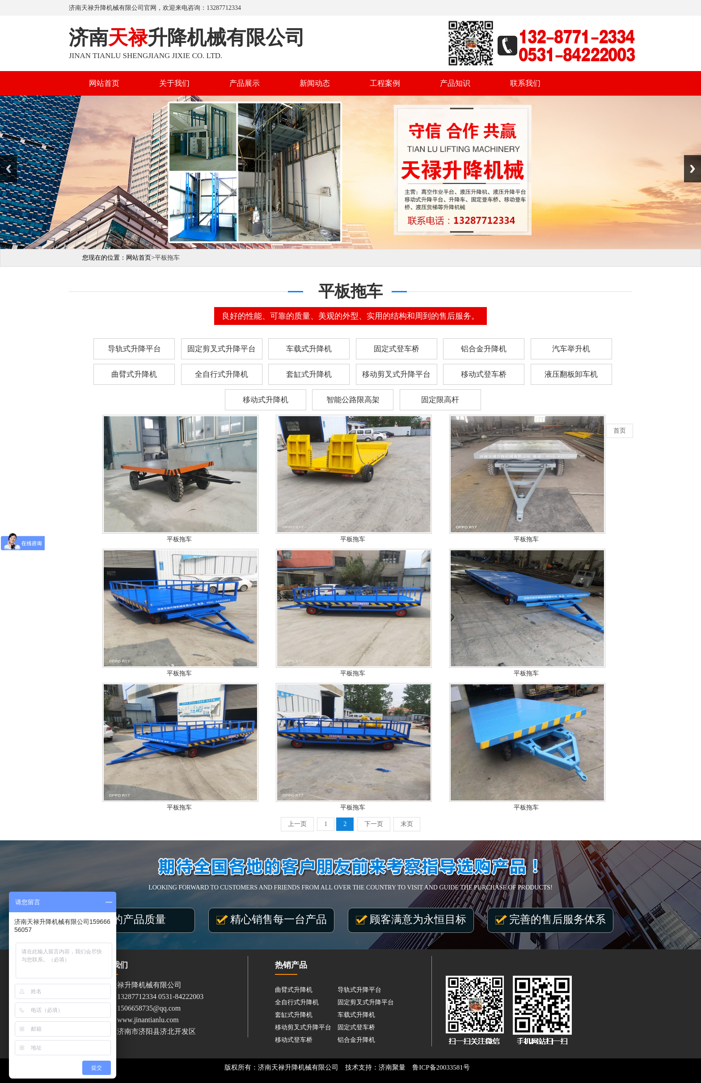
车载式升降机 (309, 349)
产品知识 (455, 83)
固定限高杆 (440, 400)
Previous (8, 168)
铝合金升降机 (484, 349)
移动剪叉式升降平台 (396, 374)
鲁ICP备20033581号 (440, 1067)
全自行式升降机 (221, 374)
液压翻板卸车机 (571, 374)
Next (692, 168)
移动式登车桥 (484, 374)
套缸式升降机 (309, 374)
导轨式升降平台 (134, 349)
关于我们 (174, 83)
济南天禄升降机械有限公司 (298, 1067)
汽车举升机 (571, 349)
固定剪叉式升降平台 (221, 349)
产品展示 (244, 83)
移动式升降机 (265, 400)
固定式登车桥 (396, 349)
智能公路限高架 (353, 400)
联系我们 (525, 83)
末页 (407, 824)
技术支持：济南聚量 (375, 1067)
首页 (619, 430)
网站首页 (104, 83)
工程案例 (385, 83)
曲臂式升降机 (134, 374)
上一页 (297, 824)
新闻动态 (315, 83)
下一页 (373, 824)
